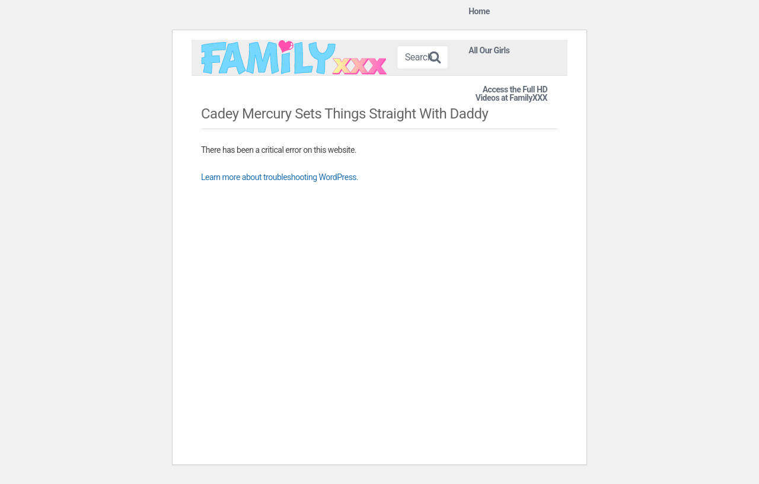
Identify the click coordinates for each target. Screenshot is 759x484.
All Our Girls (488, 50)
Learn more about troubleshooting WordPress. (279, 177)
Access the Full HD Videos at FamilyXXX (511, 93)
